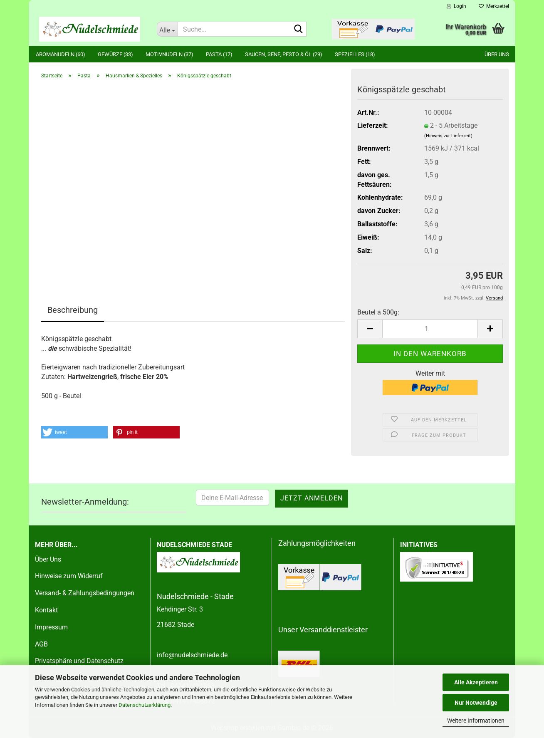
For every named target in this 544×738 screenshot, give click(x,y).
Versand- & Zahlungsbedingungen (84, 593)
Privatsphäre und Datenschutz (79, 661)
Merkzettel (494, 6)
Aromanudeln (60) (60, 54)
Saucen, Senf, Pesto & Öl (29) (283, 54)
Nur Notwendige (476, 702)
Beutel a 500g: (378, 312)
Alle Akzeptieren (476, 682)
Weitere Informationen (475, 720)
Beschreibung (72, 310)
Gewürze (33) (115, 54)
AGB (41, 644)
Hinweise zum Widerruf (69, 576)
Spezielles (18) (355, 54)
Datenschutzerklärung (145, 705)
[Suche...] (167, 29)
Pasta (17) (219, 54)
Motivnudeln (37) (169, 54)
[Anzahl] (430, 328)
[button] (369, 328)
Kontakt (46, 610)
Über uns (497, 54)
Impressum (51, 627)
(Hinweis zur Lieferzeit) (448, 136)
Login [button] (456, 6)
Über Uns (48, 559)
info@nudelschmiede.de (192, 655)
